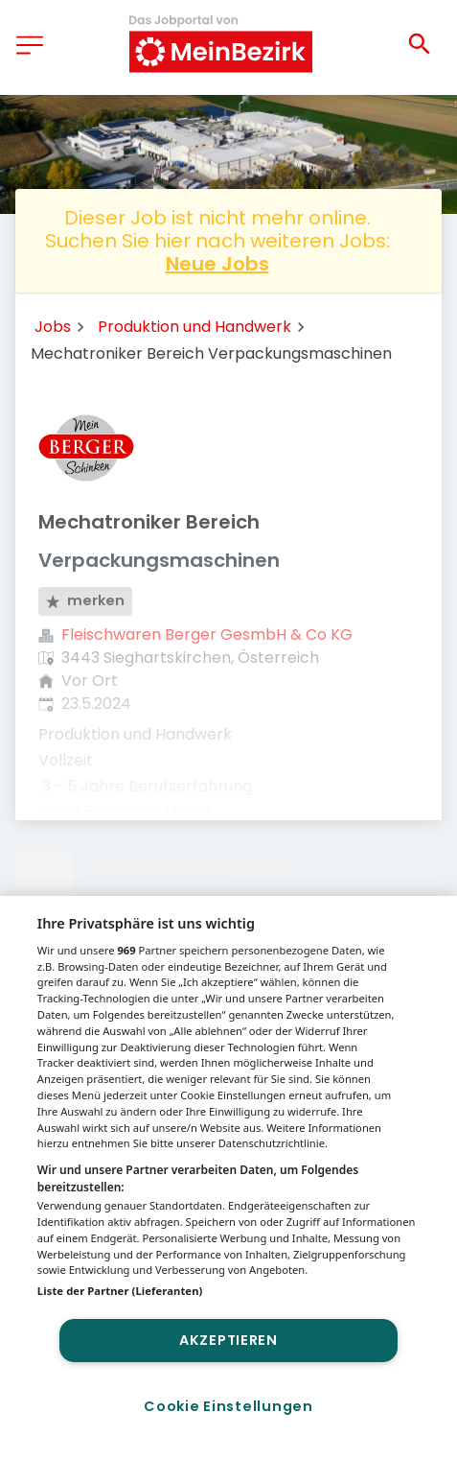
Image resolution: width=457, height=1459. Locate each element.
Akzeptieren (228, 1340)
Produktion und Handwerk (194, 327)
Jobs (52, 327)
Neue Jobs (217, 263)
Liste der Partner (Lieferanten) (120, 1290)
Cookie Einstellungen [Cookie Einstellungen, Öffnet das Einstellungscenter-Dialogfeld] (228, 1406)
